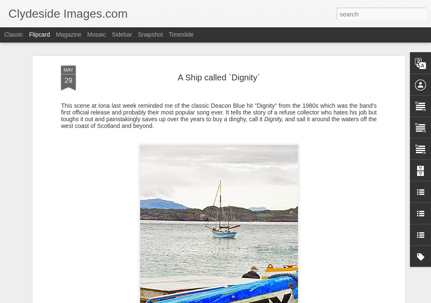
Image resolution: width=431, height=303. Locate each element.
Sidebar (122, 34)
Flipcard (39, 34)
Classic (13, 34)
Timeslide (181, 34)
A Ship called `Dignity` (219, 77)
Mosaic (96, 34)
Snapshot (150, 34)
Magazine (69, 34)
